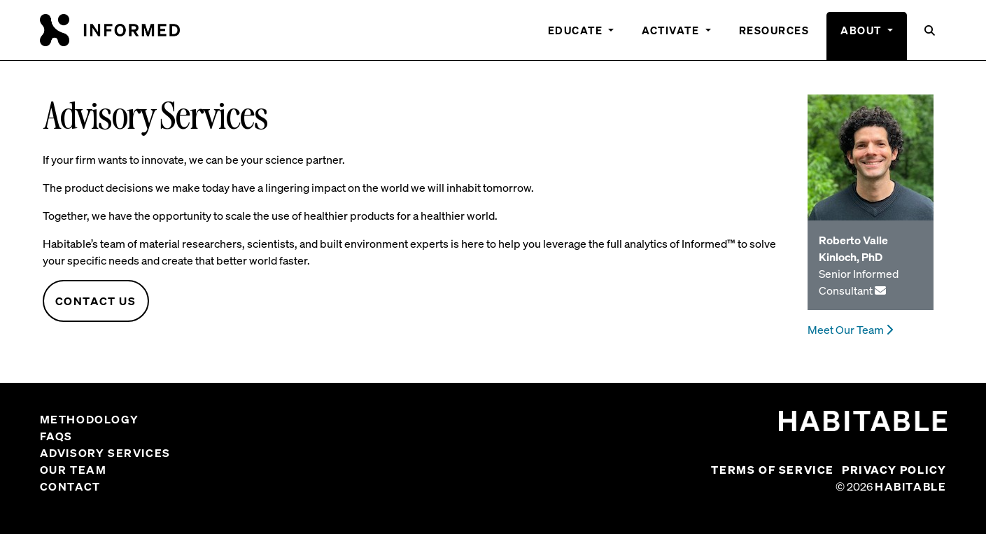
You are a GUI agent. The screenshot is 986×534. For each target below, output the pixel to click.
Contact (70, 486)
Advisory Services (105, 453)
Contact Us (95, 301)
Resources (774, 30)
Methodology (89, 419)
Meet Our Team (850, 329)
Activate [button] (672, 30)
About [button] (862, 30)
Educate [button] (577, 30)
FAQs (56, 436)
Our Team (73, 469)
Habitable (910, 486)
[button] (930, 36)
